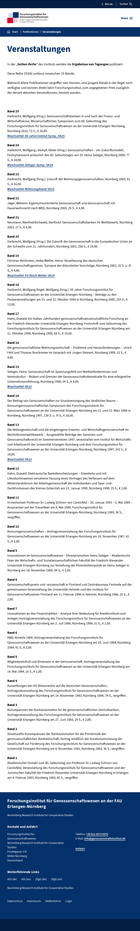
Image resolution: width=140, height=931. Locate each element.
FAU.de (107, 4)
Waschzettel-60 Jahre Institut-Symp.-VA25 (37, 136)
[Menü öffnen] (127, 18)
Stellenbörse (53, 901)
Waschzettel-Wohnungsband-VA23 (31, 189)
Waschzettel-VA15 (19, 386)
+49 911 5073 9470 (97, 834)
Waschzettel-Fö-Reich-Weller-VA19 (31, 275)
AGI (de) (12, 879)
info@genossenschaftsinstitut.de (104, 839)
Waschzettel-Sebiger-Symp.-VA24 (30, 165)
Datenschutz (15, 901)
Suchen (126, 4)
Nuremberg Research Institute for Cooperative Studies (40, 888)
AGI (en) (26, 879)
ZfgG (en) (56, 879)
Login (68, 901)
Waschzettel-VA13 (19, 459)
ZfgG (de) (41, 879)
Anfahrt (80, 849)
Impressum (34, 901)
